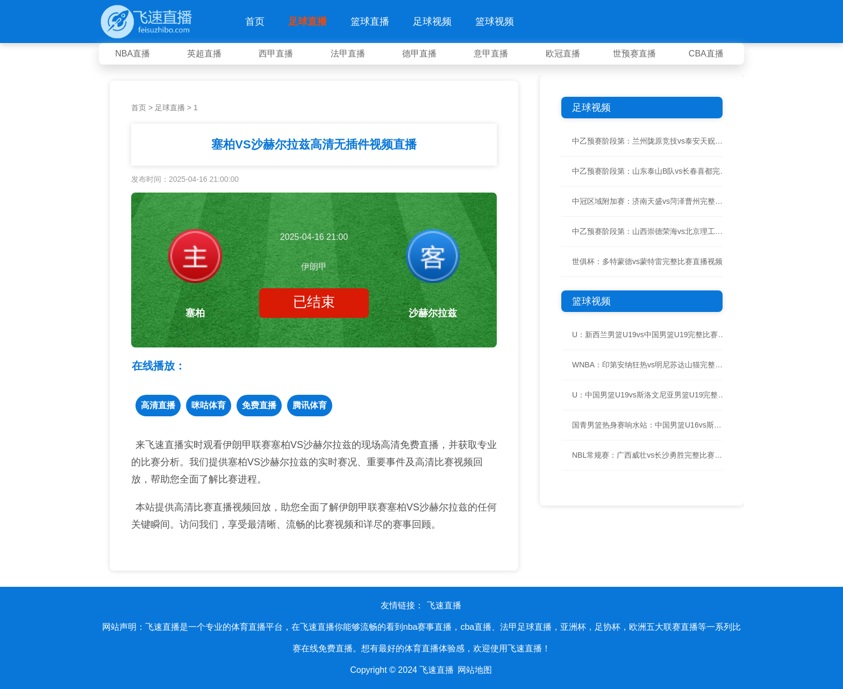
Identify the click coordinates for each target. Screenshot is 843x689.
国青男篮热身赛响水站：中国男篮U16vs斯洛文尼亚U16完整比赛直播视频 (650, 425)
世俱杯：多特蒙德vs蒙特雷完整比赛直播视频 (647, 261)
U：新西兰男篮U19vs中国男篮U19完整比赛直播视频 (650, 334)
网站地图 (475, 669)
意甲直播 (491, 53)
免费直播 (259, 405)
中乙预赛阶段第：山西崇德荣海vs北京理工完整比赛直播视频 (650, 231)
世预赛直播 (634, 53)
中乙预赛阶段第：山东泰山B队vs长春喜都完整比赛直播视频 (650, 171)
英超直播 (204, 53)
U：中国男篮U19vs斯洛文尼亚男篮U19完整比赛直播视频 (650, 394)
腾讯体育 (309, 405)
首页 (255, 21)
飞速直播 (444, 605)
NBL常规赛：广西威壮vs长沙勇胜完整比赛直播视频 (650, 455)
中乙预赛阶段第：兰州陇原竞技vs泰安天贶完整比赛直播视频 (650, 141)
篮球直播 (370, 21)
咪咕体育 (208, 405)
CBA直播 (706, 53)
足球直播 (307, 21)
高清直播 (158, 405)
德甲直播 (419, 53)
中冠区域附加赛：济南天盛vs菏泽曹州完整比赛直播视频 (650, 201)
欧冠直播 (563, 53)
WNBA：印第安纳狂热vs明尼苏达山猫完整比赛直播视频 (650, 364)
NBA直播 (132, 53)
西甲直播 (276, 53)
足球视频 (432, 21)
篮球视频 (494, 21)
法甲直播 (348, 53)
